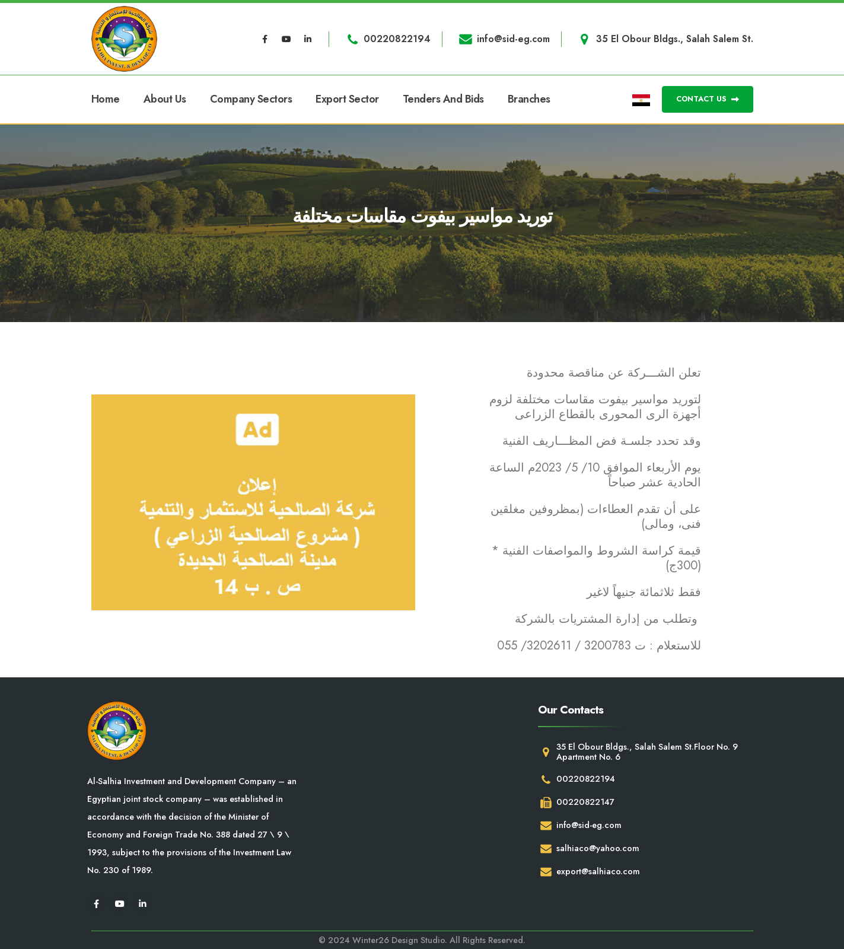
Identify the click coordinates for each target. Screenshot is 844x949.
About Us (165, 99)
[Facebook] (264, 39)
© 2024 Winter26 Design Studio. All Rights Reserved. (422, 940)
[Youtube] (286, 39)
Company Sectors (251, 99)
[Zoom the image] (253, 502)
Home (105, 99)
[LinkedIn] (308, 39)
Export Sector (347, 99)
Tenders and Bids (443, 99)
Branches (529, 99)
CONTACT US (707, 98)
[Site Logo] (124, 39)
